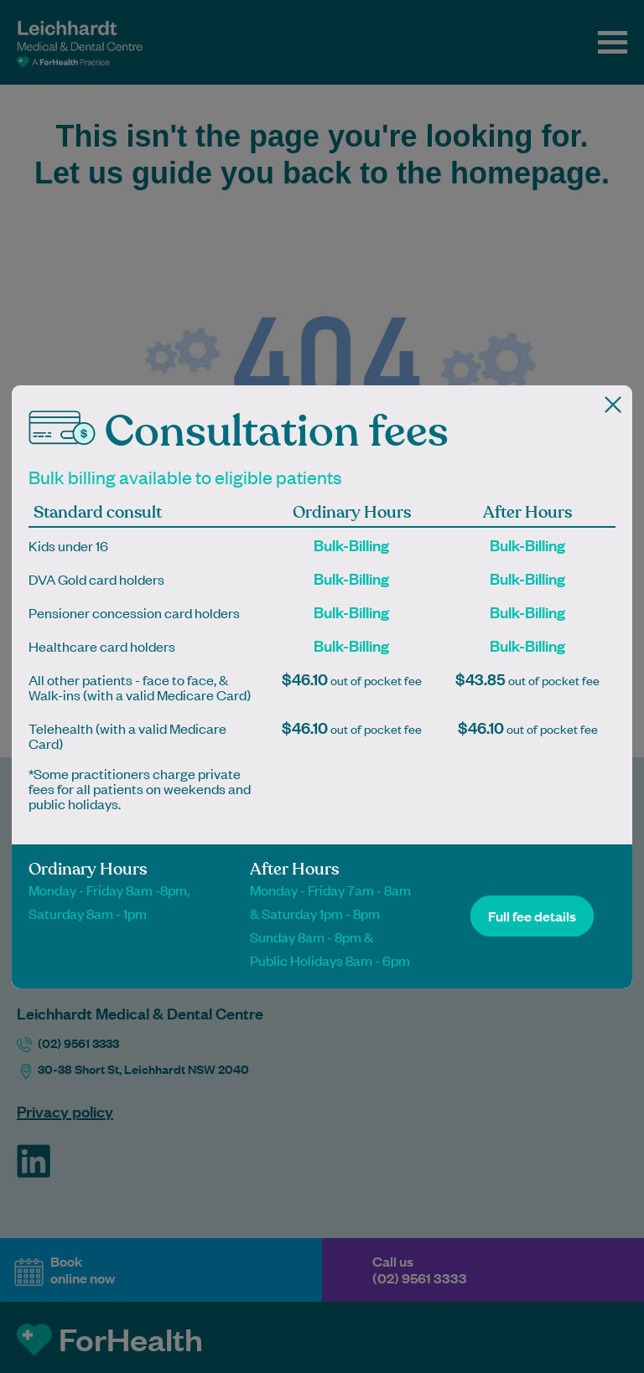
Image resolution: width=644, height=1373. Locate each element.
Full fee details (532, 916)
